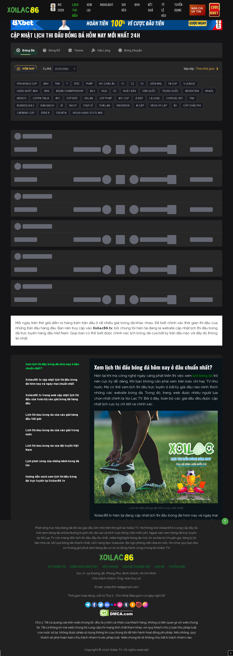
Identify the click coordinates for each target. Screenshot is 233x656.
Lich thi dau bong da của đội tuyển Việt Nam (52, 447)
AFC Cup (123, 98)
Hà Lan (88, 98)
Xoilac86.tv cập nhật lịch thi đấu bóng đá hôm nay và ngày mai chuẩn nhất (51, 381)
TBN (57, 83)
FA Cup (172, 83)
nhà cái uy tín (197, 10)
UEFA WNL (156, 83)
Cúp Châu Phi (192, 105)
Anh (45, 83)
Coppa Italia (41, 98)
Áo (175, 105)
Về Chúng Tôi (57, 566)
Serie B (45, 112)
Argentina (192, 91)
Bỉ (62, 105)
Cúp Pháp (105, 98)
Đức (77, 83)
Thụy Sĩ (88, 105)
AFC (57, 98)
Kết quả (150, 7)
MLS (92, 91)
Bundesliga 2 (25, 105)
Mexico (21, 98)
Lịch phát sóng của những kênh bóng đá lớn (52, 463)
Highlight (106, 4)
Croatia (61, 112)
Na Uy (73, 105)
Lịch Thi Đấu (75, 10)
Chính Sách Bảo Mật (84, 566)
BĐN (46, 91)
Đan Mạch (47, 105)
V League (189, 83)
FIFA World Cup (27, 83)
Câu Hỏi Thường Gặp (136, 566)
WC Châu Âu (107, 83)
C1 (122, 83)
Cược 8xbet (214, 10)
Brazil (209, 91)
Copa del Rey (174, 98)
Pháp (89, 83)
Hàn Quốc (149, 91)
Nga (104, 91)
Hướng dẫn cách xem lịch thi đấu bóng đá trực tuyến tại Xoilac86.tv (51, 478)
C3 (142, 83)
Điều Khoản (110, 566)
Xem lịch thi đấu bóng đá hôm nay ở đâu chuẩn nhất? (52, 366)
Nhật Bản (129, 91)
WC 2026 (61, 7)
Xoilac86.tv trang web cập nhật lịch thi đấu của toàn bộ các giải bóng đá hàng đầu (52, 399)
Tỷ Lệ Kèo (163, 10)
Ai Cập (140, 105)
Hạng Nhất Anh (27, 91)
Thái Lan (104, 105)
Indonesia (122, 105)
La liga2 (154, 98)
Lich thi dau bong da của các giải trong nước (52, 432)
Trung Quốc (170, 91)
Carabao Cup (25, 112)
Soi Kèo (124, 7)
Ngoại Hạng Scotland (88, 112)
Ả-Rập (139, 98)
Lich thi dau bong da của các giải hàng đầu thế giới (51, 416)
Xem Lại (89, 7)
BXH (137, 4)
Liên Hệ (159, 566)
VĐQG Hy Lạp (158, 105)
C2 (132, 83)
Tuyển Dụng (178, 7)
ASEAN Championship (70, 91)
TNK (191, 98)
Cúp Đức (72, 98)
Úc (115, 91)
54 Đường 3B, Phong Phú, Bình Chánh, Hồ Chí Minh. (122, 573)
